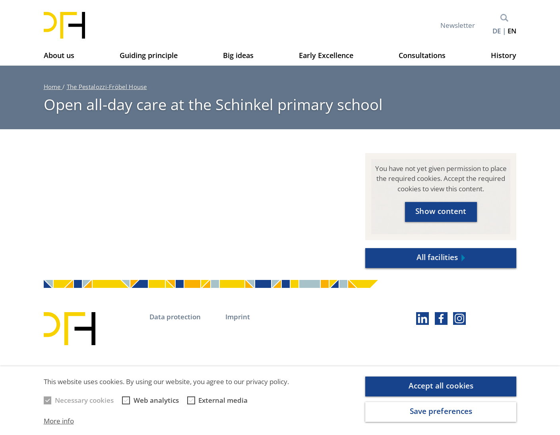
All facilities (437, 257)
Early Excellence (326, 55)
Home (53, 87)
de (496, 30)
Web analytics (156, 406)
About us (59, 55)
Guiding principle (149, 55)
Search (504, 18)
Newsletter (457, 25)
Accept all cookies (441, 392)
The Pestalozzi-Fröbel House (107, 87)
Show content (440, 211)
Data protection (175, 316)
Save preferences (441, 417)
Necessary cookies (84, 406)
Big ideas (238, 55)
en (512, 30)
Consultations (422, 55)
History (503, 55)
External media (223, 406)
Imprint (237, 316)
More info (59, 426)
